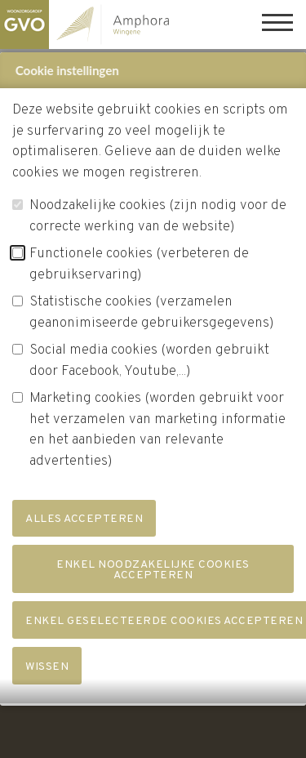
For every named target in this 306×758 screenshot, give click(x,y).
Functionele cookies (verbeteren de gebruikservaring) (139, 268)
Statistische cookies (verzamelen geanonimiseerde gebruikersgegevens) (151, 317)
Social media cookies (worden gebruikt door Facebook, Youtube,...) (149, 365)
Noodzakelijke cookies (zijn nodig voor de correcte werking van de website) (157, 220)
